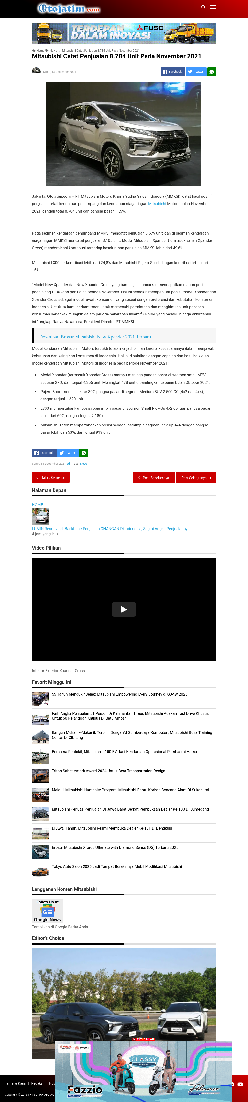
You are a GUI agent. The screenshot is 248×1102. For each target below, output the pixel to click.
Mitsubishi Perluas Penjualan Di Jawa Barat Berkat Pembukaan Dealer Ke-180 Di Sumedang (130, 809)
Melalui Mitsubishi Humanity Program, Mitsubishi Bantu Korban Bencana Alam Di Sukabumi (130, 790)
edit (69, 463)
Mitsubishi (157, 203)
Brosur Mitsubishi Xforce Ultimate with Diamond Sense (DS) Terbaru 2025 (115, 847)
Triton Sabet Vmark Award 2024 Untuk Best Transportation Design (108, 771)
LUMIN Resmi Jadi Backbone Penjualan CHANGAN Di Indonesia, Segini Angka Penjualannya (111, 529)
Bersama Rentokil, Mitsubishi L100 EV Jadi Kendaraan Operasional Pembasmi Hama (124, 751)
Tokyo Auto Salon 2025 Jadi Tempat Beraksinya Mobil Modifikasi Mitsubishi (117, 866)
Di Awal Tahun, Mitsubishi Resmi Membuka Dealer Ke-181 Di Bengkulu (112, 828)
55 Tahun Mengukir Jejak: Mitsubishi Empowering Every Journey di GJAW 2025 (119, 694)
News (84, 463)
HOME (37, 505)
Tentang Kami (15, 1083)
